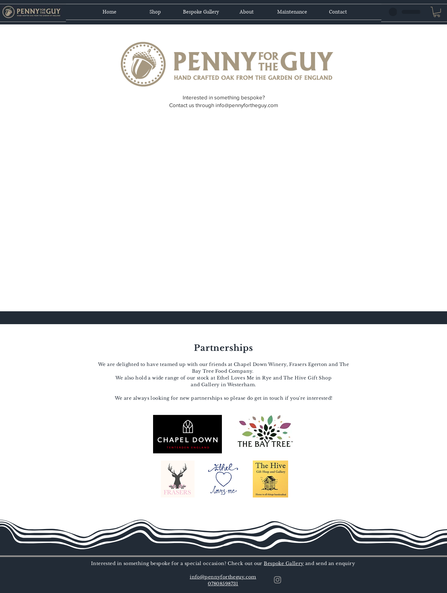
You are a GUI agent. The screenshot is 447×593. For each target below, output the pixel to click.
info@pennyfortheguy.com (246, 105)
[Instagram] (277, 580)
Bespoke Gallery (284, 563)
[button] (437, 12)
